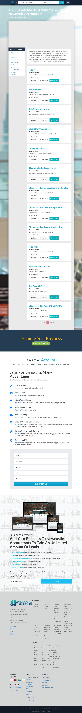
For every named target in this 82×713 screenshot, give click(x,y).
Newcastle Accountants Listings (41, 711)
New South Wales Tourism (47, 636)
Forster (55, 654)
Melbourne (44, 646)
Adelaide (55, 646)
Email (33, 80)
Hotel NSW (57, 634)
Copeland (13, 74)
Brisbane (49, 646)
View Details (54, 80)
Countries (13, 626)
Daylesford (56, 656)
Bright (36, 654)
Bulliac (12, 67)
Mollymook (37, 665)
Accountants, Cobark (21, 17)
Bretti (12, 64)
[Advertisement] (41, 34)
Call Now (44, 80)
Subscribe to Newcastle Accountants (29, 684)
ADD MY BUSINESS (16, 687)
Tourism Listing (46, 677)
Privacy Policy (30, 700)
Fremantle (56, 658)
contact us (29, 679)
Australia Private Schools (56, 610)
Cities (11, 631)
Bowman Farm (14, 62)
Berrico (12, 55)
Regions (12, 629)
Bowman (13, 60)
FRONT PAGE (14, 690)
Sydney (36, 646)
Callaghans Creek (15, 69)
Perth (36, 648)
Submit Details (41, 484)
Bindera (12, 57)
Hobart (49, 648)
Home (11, 17)
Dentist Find (68, 608)
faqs (33, 697)
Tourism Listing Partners (46, 606)
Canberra (56, 648)
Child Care (67, 610)
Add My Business (41, 343)
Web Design (29, 694)
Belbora (12, 52)
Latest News (29, 691)
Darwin (43, 648)
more (52, 323)
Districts (12, 634)
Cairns (42, 654)
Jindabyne (50, 650)
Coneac (12, 72)
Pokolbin (49, 665)
